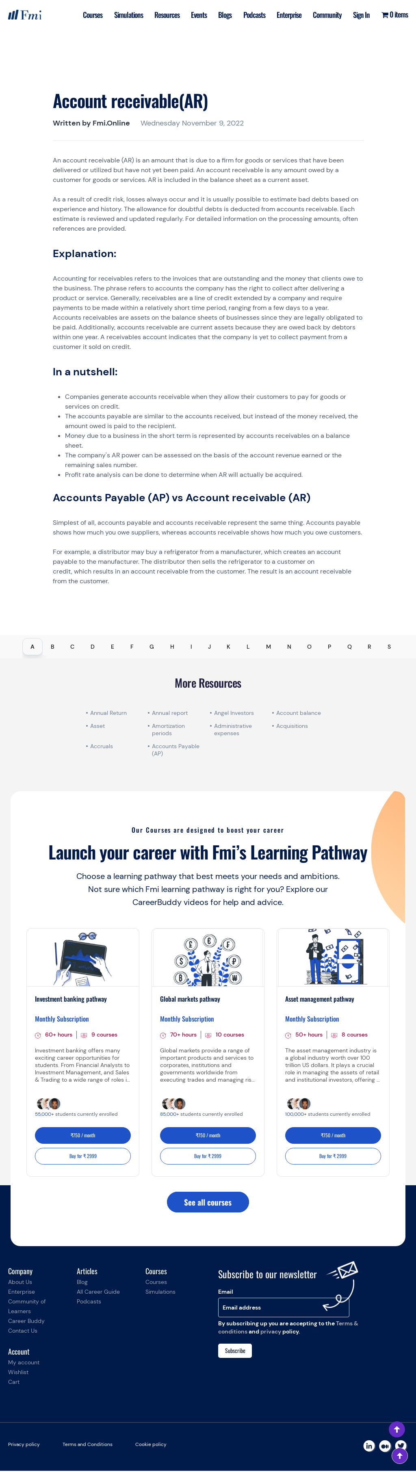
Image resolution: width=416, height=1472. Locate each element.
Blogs (221, 14)
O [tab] (309, 646)
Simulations (122, 14)
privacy (270, 1332)
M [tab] (268, 646)
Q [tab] (349, 646)
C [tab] (72, 646)
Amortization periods (168, 729)
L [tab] (248, 646)
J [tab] (209, 646)
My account (23, 1363)
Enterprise (287, 14)
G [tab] (152, 646)
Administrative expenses (233, 729)
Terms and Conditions (88, 1445)
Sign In (361, 14)
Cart (14, 1383)
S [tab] (389, 646)
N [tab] (289, 646)
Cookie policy (151, 1445)
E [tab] (112, 646)
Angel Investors (234, 713)
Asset (97, 726)
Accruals (101, 746)
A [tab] (32, 646)
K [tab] (228, 646)
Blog (82, 1283)
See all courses (208, 1203)
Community (326, 14)
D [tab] (93, 646)
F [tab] (132, 646)
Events (195, 14)
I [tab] (191, 646)
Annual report (170, 713)
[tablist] (208, 646)
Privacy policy (24, 1445)
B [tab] (52, 646)
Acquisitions (292, 726)
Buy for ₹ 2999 (83, 1156)
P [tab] (329, 646)
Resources (162, 14)
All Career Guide (98, 1293)
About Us (20, 1283)
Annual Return (108, 713)
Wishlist (18, 1373)
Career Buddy (26, 1322)
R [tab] (369, 646)
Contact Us (22, 1332)
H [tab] (172, 646)
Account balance (298, 713)
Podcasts (251, 14)
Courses (86, 14)
